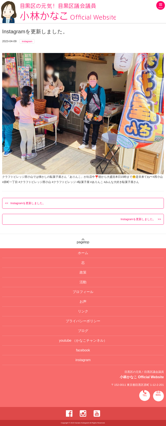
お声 (83, 301)
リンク (83, 311)
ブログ (83, 331)
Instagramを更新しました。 (27, 203)
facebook (83, 350)
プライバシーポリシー (83, 321)
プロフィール (83, 292)
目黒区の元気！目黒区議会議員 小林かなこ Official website (58, 12)
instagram (27, 41)
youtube (83, 340)
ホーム (83, 253)
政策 (83, 272)
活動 (83, 282)
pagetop (83, 241)
